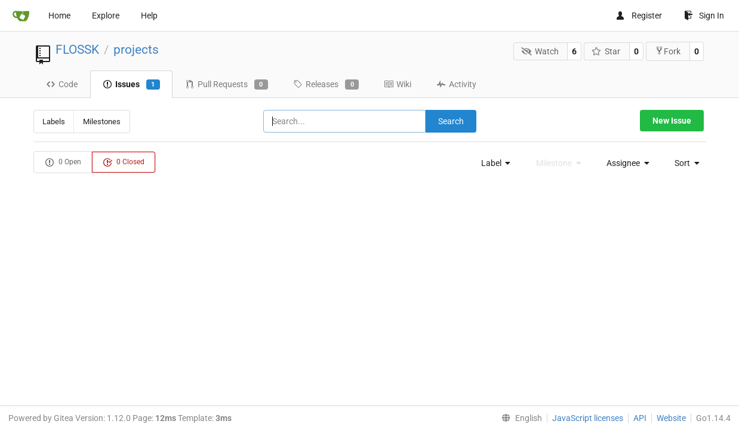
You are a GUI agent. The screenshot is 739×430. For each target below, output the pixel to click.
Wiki (397, 84)
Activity (456, 84)
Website (671, 418)
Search (451, 121)
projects (136, 49)
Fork (668, 51)
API (639, 418)
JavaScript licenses (587, 418)
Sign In (704, 15)
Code (62, 84)
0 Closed (123, 162)
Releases (326, 84)
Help (149, 15)
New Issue (671, 120)
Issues (131, 84)
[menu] (492, 163)
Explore (105, 15)
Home (59, 15)
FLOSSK (77, 49)
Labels (53, 121)
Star (606, 51)
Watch (540, 51)
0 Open (63, 162)
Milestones (102, 121)
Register (638, 15)
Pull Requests (226, 84)
